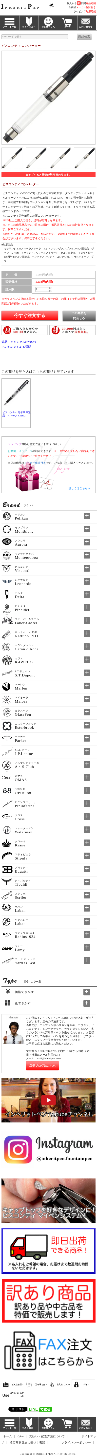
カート (67, 27)
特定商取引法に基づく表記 (27, 1442)
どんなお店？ (18, 1384)
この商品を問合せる (79, 315)
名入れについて (64, 1384)
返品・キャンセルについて (19, 342)
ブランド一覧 (9, 27)
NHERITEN (21, 7)
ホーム (7, 1436)
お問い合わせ (86, 27)
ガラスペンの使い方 (17, 1395)
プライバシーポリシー (76, 1442)
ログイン (85, 1384)
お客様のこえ (48, 27)
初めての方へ (29, 27)
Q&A (21, 1436)
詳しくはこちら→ (79, 488)
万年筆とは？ (41, 1384)
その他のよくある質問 (16, 347)
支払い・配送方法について (47, 1436)
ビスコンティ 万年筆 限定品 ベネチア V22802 (16, 414)
